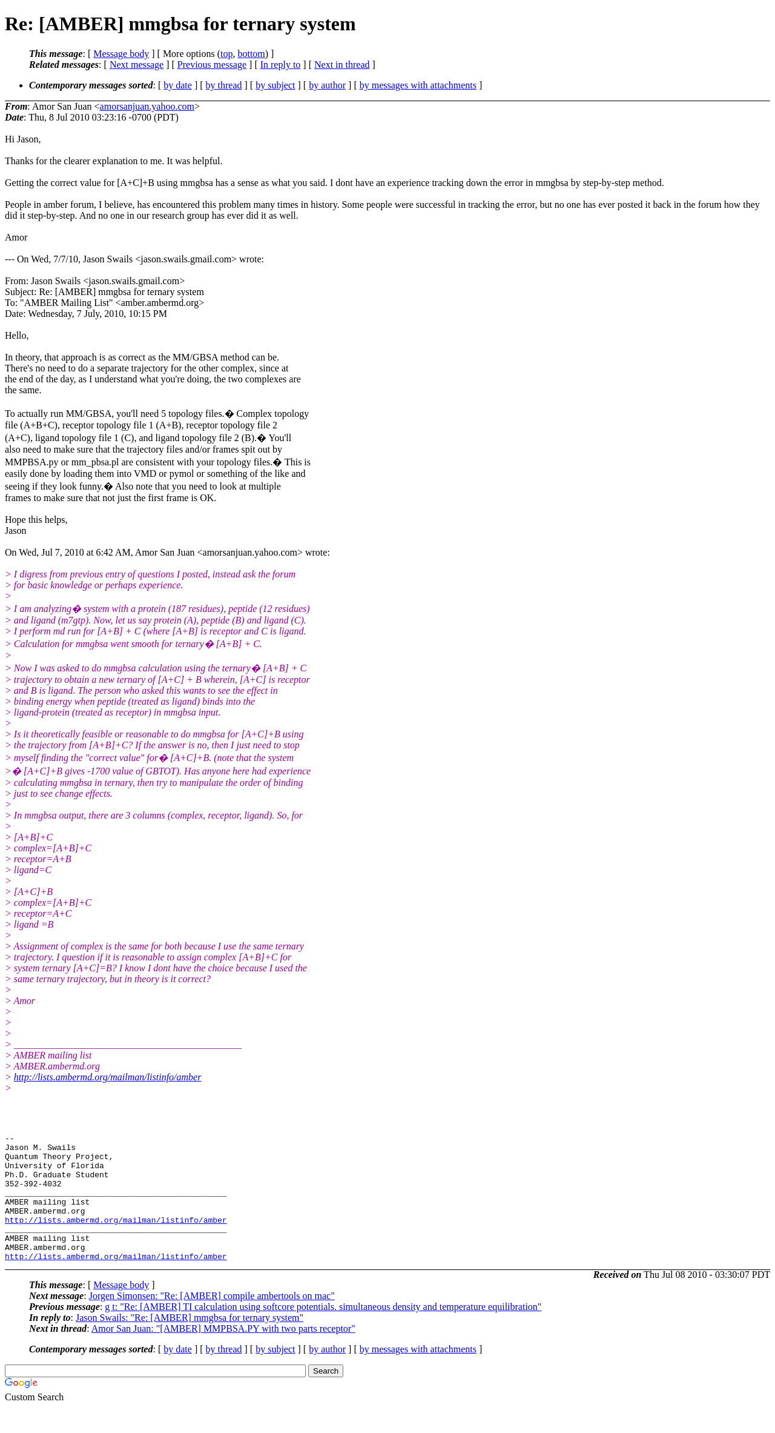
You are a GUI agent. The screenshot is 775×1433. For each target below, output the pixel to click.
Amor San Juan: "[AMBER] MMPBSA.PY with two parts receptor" (223, 1354)
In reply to (280, 64)
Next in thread (342, 64)
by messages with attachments (418, 85)
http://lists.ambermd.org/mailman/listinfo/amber (108, 1077)
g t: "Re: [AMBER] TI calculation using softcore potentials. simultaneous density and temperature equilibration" (323, 1332)
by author (327, 85)
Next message (136, 64)
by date (177, 85)
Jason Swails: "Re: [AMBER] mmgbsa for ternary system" (189, 1343)
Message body (121, 53)
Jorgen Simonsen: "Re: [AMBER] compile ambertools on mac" (212, 1321)
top (226, 53)
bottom (251, 53)
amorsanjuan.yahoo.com (147, 106)
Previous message (211, 64)
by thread (224, 85)
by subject (275, 85)
